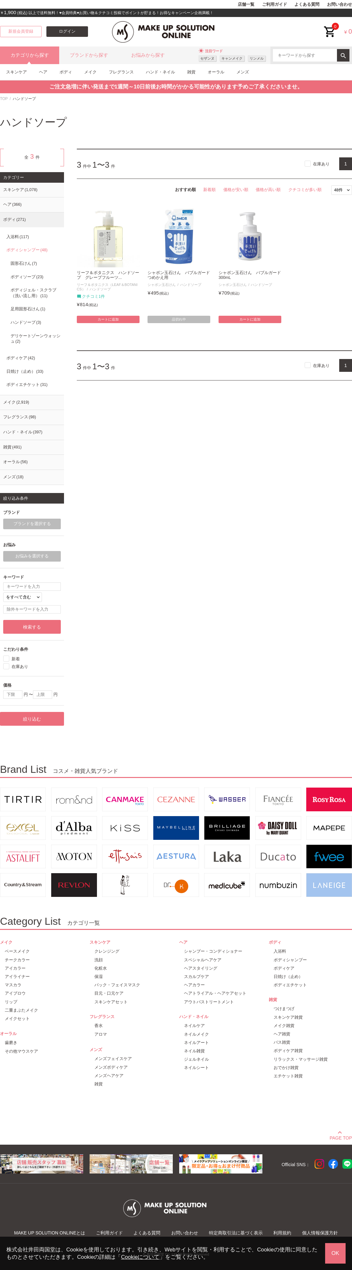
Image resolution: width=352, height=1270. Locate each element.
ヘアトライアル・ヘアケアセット (215, 993)
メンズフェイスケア (113, 1058)
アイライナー (17, 976)
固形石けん (24, 263)
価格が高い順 (268, 189)
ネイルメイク (196, 1034)
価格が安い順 (235, 189)
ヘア (43, 72)
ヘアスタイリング (200, 968)
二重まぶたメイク (21, 1010)
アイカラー (15, 968)
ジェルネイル (196, 1059)
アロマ (100, 1034)
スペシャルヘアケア (202, 959)
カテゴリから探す (30, 55)
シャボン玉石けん (162, 285)
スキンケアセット (111, 1001)
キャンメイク (232, 58)
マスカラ (13, 984)
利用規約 (282, 1232)
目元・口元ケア (109, 993)
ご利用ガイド (274, 4)
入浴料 (17, 237)
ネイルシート (196, 1067)
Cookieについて (140, 1257)
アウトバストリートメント (209, 1001)
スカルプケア (196, 976)
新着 (16, 658)
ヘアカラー (194, 984)
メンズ (242, 72)
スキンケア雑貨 (288, 1017)
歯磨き (11, 1042)
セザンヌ (207, 58)
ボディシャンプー (26, 250)
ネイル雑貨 (194, 1051)
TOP (4, 98)
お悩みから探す (148, 55)
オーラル (216, 72)
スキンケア (16, 72)
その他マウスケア (21, 1051)
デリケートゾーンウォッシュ (35, 339)
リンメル (257, 58)
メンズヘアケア (109, 1075)
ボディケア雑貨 (288, 1050)
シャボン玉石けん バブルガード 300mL (250, 275)
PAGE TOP (341, 1136)
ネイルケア (194, 1025)
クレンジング (106, 951)
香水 (98, 1025)
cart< (330, 27)
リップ (11, 1001)
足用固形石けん (28, 309)
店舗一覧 (246, 4)
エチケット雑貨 (288, 1076)
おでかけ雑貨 (286, 1067)
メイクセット (17, 1018)
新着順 (209, 189)
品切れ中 (179, 319)
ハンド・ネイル (160, 72)
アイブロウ (15, 993)
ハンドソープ (100, 289)
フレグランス (121, 72)
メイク (90, 72)
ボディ (66, 72)
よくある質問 (306, 4)
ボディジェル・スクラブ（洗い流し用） (33, 293)
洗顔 (98, 959)
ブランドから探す (89, 55)
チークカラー (17, 959)
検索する (32, 627)
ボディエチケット (26, 384)
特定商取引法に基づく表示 (236, 1232)
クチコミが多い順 (305, 189)
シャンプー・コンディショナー (213, 951)
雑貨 (191, 72)
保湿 (98, 976)
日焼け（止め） (24, 371)
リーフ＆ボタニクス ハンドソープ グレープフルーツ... (108, 275)
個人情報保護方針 (320, 1232)
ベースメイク (17, 951)
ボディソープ (27, 277)
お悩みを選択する (32, 556)
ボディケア (20, 358)
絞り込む (32, 719)
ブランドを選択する (32, 524)
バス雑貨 (282, 1042)
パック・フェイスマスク (117, 984)
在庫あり (321, 164)
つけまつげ (284, 1008)
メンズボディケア (111, 1067)
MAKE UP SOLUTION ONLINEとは (49, 1232)
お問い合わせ (339, 4)
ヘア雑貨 (282, 1034)
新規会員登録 (20, 31)
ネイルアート (196, 1042)
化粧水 (100, 968)
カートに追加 (108, 319)
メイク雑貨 (284, 1025)
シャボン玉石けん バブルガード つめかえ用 (179, 275)
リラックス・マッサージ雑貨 (301, 1059)
